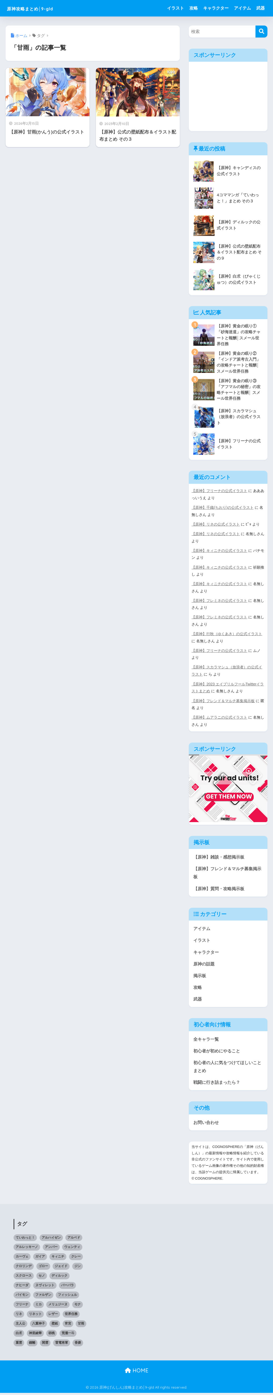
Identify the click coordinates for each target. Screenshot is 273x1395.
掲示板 (200, 975)
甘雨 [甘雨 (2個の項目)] (81, 1325)
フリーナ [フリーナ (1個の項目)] (22, 1306)
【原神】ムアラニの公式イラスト (219, 717)
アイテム (242, 8)
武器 (260, 8)
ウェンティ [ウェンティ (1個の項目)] (72, 1249)
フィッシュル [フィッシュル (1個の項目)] (67, 1297)
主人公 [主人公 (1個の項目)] (20, 1325)
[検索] (261, 32)
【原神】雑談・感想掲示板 (220, 856)
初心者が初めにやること (218, 1052)
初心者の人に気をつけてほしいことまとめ (227, 1068)
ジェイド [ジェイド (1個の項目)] (61, 1268)
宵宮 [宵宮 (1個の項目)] (68, 1325)
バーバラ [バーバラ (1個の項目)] (67, 1287)
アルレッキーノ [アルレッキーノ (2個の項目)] (27, 1249)
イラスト (175, 8)
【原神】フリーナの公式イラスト (219, 492)
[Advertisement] (228, 95)
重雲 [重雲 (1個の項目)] (19, 1345)
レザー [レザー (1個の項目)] (53, 1316)
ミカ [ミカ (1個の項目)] (38, 1306)
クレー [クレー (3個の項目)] (76, 1259)
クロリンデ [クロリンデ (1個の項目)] (24, 1268)
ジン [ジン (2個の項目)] (77, 1268)
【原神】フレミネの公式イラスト (219, 601)
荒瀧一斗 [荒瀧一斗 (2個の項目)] (68, 1335)
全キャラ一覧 (206, 1040)
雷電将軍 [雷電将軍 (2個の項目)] (61, 1345)
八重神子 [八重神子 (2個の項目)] (38, 1325)
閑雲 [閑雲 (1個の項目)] (45, 1345)
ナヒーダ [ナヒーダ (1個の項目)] (22, 1287)
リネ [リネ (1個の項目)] (19, 1316)
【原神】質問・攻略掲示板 (220, 888)
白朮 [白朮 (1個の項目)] (19, 1335)
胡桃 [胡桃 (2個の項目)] (51, 1335)
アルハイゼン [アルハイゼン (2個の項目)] (51, 1240)
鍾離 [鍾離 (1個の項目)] (32, 1345)
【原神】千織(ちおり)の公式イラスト (222, 509)
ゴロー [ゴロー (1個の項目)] (43, 1268)
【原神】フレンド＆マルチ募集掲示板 (223, 700)
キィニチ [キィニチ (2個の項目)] (58, 1259)
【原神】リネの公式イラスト (215, 525)
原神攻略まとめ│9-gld (40, 8)
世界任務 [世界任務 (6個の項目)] (71, 1316)
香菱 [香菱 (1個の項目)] (78, 1345)
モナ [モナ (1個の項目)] (77, 1306)
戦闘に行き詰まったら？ (218, 1083)
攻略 (193, 8)
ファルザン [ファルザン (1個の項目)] (43, 1297)
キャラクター (216, 8)
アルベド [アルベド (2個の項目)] (73, 1240)
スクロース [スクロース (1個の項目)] (24, 1278)
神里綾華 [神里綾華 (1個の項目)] (35, 1335)
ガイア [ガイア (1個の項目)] (40, 1259)
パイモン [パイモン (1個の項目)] (22, 1297)
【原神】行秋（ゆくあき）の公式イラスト (226, 634)
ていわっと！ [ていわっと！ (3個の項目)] (25, 1240)
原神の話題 (204, 964)
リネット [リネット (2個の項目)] (35, 1316)
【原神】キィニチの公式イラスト (219, 551)
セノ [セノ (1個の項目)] (42, 1278)
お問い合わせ (206, 1124)
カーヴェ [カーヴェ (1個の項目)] (22, 1259)
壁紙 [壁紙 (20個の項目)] (55, 1325)
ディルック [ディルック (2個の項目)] (59, 1278)
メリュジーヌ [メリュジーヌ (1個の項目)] (57, 1306)
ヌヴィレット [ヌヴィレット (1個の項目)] (44, 1287)
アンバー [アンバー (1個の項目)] (51, 1249)
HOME (136, 1372)
